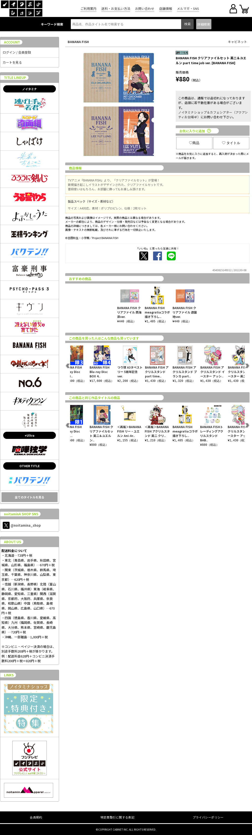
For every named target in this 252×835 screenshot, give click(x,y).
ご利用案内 (88, 8)
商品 (194, 143)
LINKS (9, 675)
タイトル (231, 143)
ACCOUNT (12, 42)
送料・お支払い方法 (115, 8)
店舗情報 (165, 8)
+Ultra (29, 435)
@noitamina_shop (22, 525)
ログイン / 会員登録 (17, 52)
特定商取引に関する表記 (117, 817)
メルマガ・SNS (188, 8)
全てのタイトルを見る (29, 497)
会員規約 (36, 817)
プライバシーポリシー (208, 817)
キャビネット (237, 41)
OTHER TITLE (29, 466)
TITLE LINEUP (15, 77)
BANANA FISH (78, 41)
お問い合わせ (144, 8)
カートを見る (12, 62)
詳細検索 (203, 24)
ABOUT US (12, 541)
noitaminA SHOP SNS (21, 514)
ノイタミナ (29, 89)
